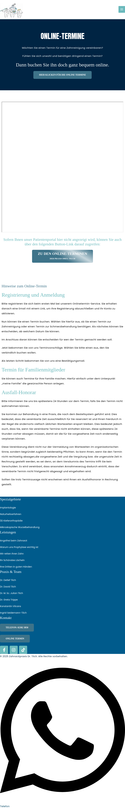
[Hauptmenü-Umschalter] (121, 9)
